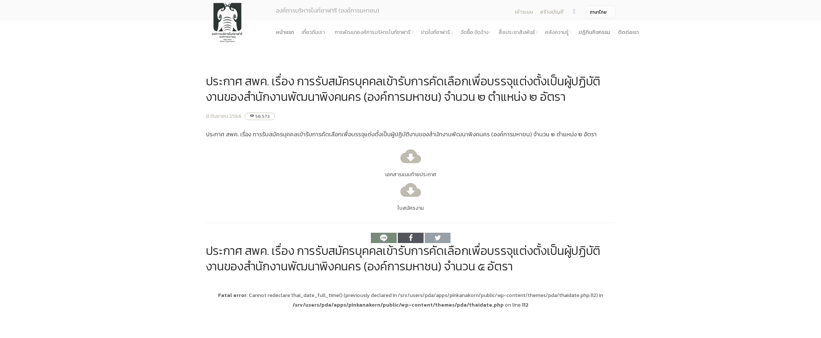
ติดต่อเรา (628, 32)
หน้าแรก (285, 32)
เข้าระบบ (524, 12)
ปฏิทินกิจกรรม (594, 32)
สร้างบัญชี (551, 12)
